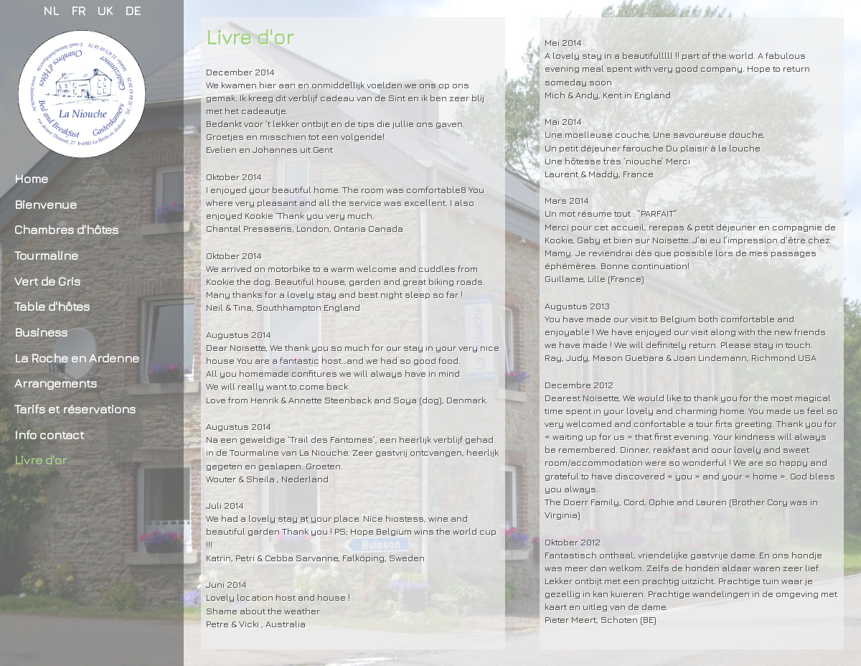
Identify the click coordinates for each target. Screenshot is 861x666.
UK (105, 10)
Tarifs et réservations (75, 408)
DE (133, 10)
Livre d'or (40, 459)
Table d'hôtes (52, 306)
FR (78, 10)
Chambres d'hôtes (66, 229)
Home (31, 178)
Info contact (49, 434)
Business (40, 331)
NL (51, 10)
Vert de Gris (47, 281)
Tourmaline (46, 255)
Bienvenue (45, 204)
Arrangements (55, 382)
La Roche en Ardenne (76, 357)
